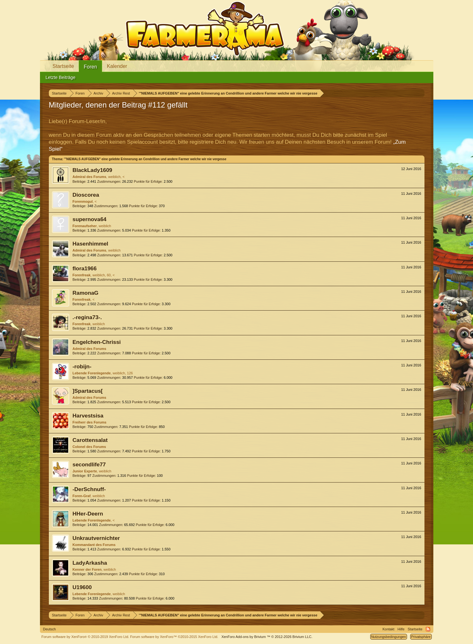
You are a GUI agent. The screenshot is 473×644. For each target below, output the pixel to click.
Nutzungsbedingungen (388, 637)
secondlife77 (89, 464)
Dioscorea (86, 195)
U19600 (82, 587)
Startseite (63, 66)
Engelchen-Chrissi (97, 342)
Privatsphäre (421, 637)
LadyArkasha (90, 563)
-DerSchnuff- (89, 489)
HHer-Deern (88, 513)
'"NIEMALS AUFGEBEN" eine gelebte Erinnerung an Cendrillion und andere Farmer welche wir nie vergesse (145, 159)
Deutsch (49, 629)
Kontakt (388, 629)
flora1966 (85, 268)
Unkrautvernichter (96, 538)
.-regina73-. (87, 317)
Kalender (117, 66)
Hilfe (400, 629)
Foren (90, 66)
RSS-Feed (428, 629)
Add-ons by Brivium (266, 637)
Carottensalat (90, 440)
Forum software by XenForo (85, 637)
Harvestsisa (88, 415)
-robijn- (82, 366)
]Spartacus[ (88, 391)
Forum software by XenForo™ (174, 637)
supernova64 (90, 219)
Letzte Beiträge (61, 77)
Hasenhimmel (90, 243)
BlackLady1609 (92, 170)
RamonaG (86, 293)
